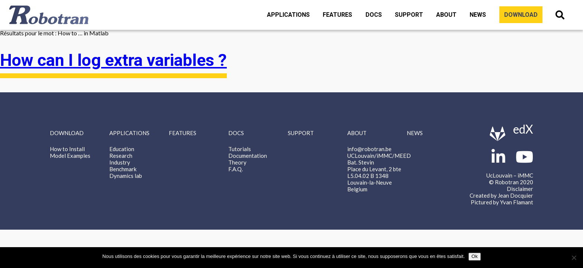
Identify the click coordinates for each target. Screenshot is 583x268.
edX (523, 129)
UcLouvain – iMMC (509, 175)
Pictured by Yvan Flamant (502, 202)
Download (521, 14)
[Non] (573, 257)
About (446, 14)
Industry (119, 162)
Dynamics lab (125, 175)
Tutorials (239, 149)
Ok (474, 256)
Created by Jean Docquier (501, 195)
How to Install (67, 149)
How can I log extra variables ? (113, 60)
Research (120, 155)
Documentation (247, 155)
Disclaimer (520, 188)
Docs (373, 14)
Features (337, 14)
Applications (288, 14)
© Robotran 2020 (511, 182)
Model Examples (70, 155)
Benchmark (122, 169)
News (478, 14)
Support (409, 14)
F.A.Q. (235, 169)
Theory (237, 162)
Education (121, 149)
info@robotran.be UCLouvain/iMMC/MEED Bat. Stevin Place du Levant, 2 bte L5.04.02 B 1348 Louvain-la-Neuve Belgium (379, 169)
